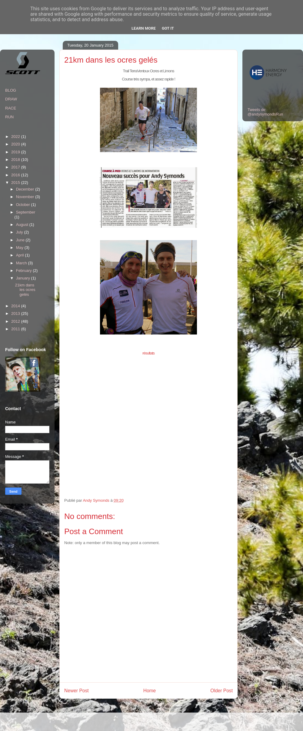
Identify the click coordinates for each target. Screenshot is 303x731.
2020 (16, 144)
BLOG (10, 90)
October (23, 204)
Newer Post (76, 690)
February (24, 270)
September (25, 212)
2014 (16, 306)
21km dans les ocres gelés (25, 290)
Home (149, 690)
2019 (16, 152)
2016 (16, 175)
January (23, 278)
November (25, 196)
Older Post (221, 690)
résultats (148, 353)
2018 (16, 159)
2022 (16, 136)
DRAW (11, 99)
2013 (16, 313)
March (22, 263)
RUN (9, 117)
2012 (16, 321)
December (25, 189)
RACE (10, 108)
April (20, 255)
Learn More (144, 28)
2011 (16, 329)
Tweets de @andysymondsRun (265, 111)
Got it (168, 28)
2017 (16, 167)
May (20, 247)
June (21, 240)
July (20, 232)
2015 (16, 182)
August (22, 224)
